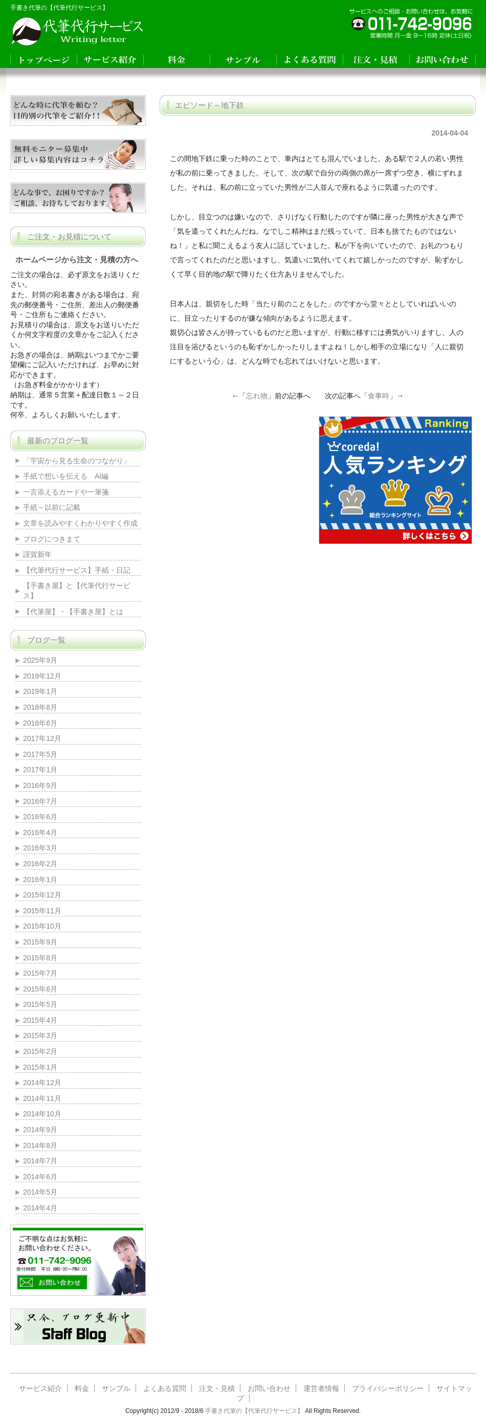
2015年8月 (40, 958)
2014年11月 (42, 1098)
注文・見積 (217, 1388)
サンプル (116, 1388)
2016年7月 (40, 801)
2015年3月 (40, 1035)
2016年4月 (40, 832)
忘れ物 (257, 396)
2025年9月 (40, 660)
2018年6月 (40, 723)
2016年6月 (40, 817)
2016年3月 (40, 848)
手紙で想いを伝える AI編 (65, 476)
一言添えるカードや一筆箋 (66, 492)
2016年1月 (40, 879)
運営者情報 (321, 1388)
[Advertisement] (239, 480)
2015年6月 (40, 989)
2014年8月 (40, 1145)
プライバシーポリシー (388, 1388)
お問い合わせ (269, 1388)
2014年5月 (40, 1192)
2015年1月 (40, 1067)
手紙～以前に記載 (51, 507)
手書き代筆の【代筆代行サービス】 (254, 1410)
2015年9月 (40, 942)
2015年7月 (40, 973)
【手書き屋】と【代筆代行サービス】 (76, 590)
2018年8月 (40, 707)
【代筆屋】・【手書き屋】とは (73, 612)
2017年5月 (40, 754)
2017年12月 (42, 738)
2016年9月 (40, 785)
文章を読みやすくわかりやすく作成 (80, 523)
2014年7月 (40, 1161)
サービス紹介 (40, 1388)
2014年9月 (40, 1130)
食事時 (378, 396)
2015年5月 (40, 1004)
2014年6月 (40, 1177)
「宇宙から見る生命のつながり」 (80, 461)
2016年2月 (40, 864)
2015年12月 (42, 895)
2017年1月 (40, 770)
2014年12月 (42, 1082)
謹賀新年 (37, 554)
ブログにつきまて (51, 539)
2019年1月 (40, 691)
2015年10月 (42, 926)
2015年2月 (40, 1051)
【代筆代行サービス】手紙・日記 (76, 570)
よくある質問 (164, 1388)
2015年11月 (42, 911)
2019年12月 (42, 676)
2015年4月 (40, 1020)
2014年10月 (42, 1114)
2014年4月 (40, 1208)
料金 (82, 1388)
